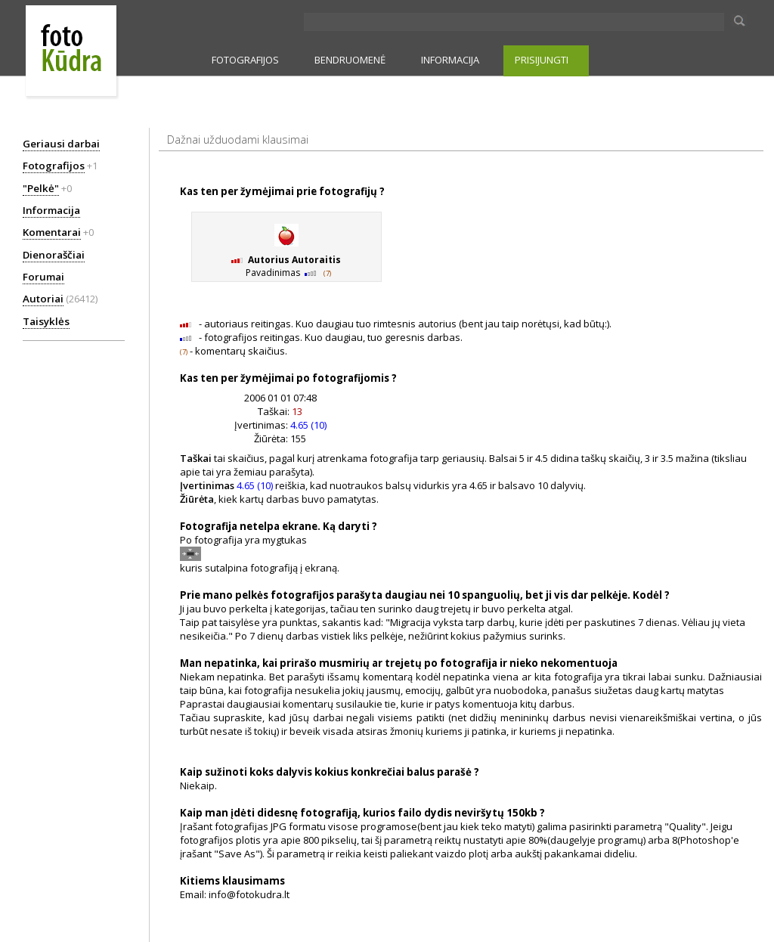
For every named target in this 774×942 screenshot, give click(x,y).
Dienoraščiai (54, 255)
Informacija (51, 210)
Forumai (43, 277)
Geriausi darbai (61, 143)
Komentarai (52, 232)
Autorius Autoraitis (294, 259)
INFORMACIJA (450, 60)
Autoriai (43, 298)
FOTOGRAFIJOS (245, 60)
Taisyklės (46, 321)
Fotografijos (54, 165)
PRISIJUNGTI (541, 60)
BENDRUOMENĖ (349, 60)
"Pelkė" (41, 188)
